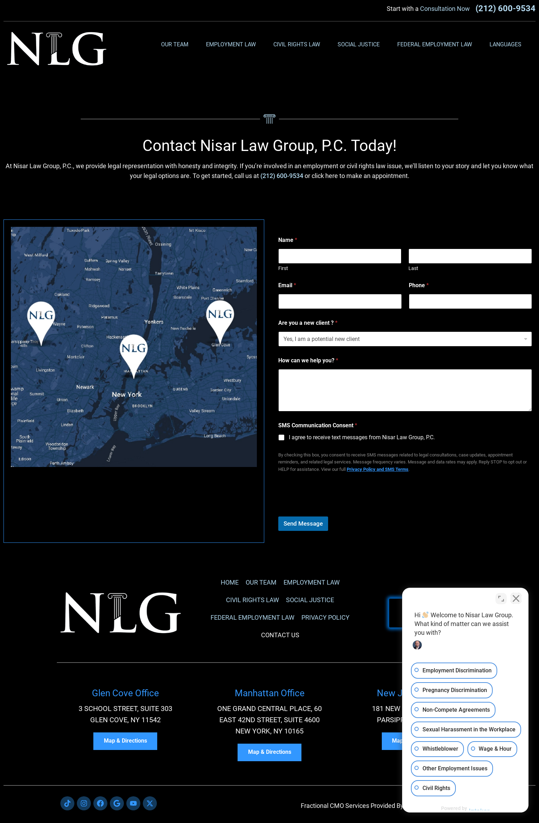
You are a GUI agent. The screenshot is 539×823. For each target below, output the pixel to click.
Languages (507, 44)
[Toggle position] (501, 598)
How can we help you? (308, 360)
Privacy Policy (325, 617)
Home (230, 582)
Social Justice (360, 44)
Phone (419, 285)
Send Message (303, 523)
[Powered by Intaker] (479, 808)
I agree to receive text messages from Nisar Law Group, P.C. (362, 437)
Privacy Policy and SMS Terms (377, 469)
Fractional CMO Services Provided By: (353, 806)
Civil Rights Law (298, 44)
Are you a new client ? (308, 323)
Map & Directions (125, 741)
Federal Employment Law (436, 44)
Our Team (176, 44)
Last (414, 268)
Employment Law (232, 44)
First (283, 268)
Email (287, 285)
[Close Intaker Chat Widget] (515, 598)
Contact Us (280, 635)
